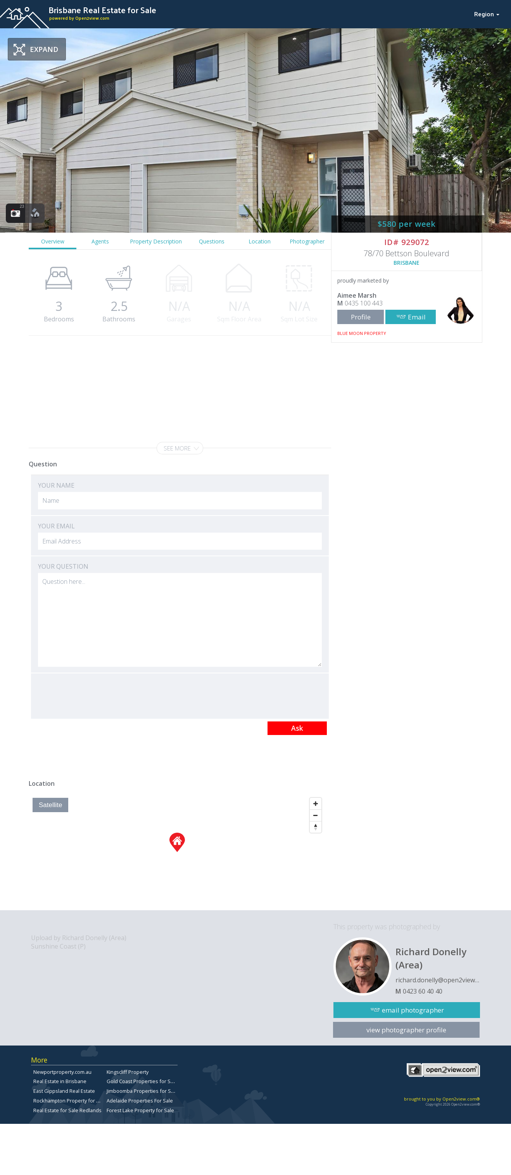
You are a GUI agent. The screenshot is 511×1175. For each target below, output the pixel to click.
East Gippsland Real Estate (64, 1090)
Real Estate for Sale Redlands (67, 1110)
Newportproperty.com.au (62, 1071)
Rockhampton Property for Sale (69, 1100)
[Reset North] (315, 827)
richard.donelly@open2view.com (437, 980)
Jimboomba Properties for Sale (142, 1090)
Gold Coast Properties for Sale (142, 1081)
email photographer (413, 1010)
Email (417, 316)
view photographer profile (406, 1029)
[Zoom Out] (315, 815)
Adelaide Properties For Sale (140, 1100)
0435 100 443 (364, 303)
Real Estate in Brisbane (59, 1081)
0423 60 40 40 (422, 991)
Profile (361, 316)
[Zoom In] (315, 803)
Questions (211, 241)
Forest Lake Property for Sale (140, 1110)
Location (260, 241)
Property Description (156, 241)
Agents (100, 241)
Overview (52, 241)
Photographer (307, 241)
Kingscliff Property (127, 1071)
